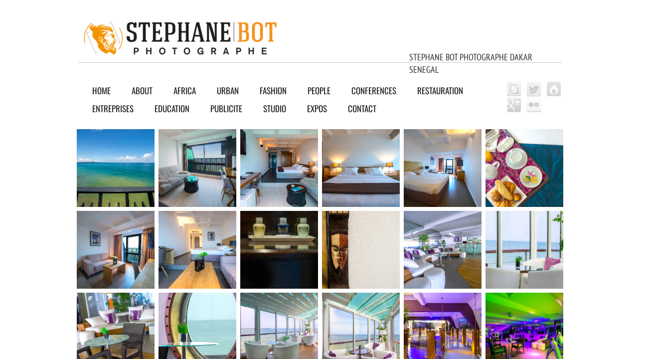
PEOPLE (319, 90)
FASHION (273, 90)
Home (101, 90)
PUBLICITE (226, 108)
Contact (362, 108)
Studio (274, 108)
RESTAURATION (440, 90)
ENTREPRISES (113, 108)
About (142, 90)
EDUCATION (172, 108)
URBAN (228, 90)
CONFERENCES (373, 90)
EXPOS (317, 108)
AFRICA (184, 90)
